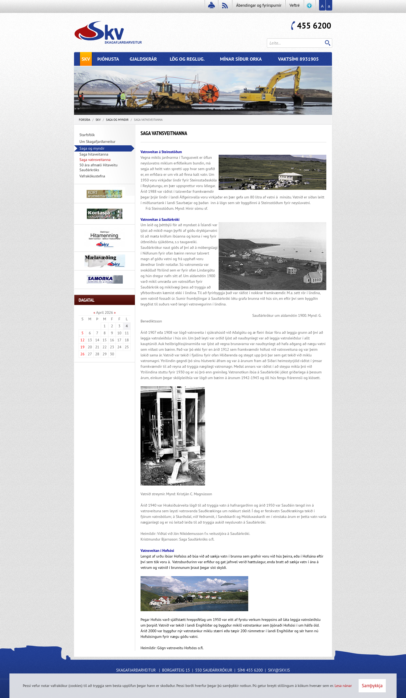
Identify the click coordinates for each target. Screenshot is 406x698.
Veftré (294, 5)
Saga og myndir (117, 120)
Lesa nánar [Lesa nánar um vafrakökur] (343, 685)
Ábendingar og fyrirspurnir (258, 5)
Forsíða (84, 120)
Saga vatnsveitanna (148, 120)
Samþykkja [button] (372, 686)
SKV (98, 120)
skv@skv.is (279, 670)
